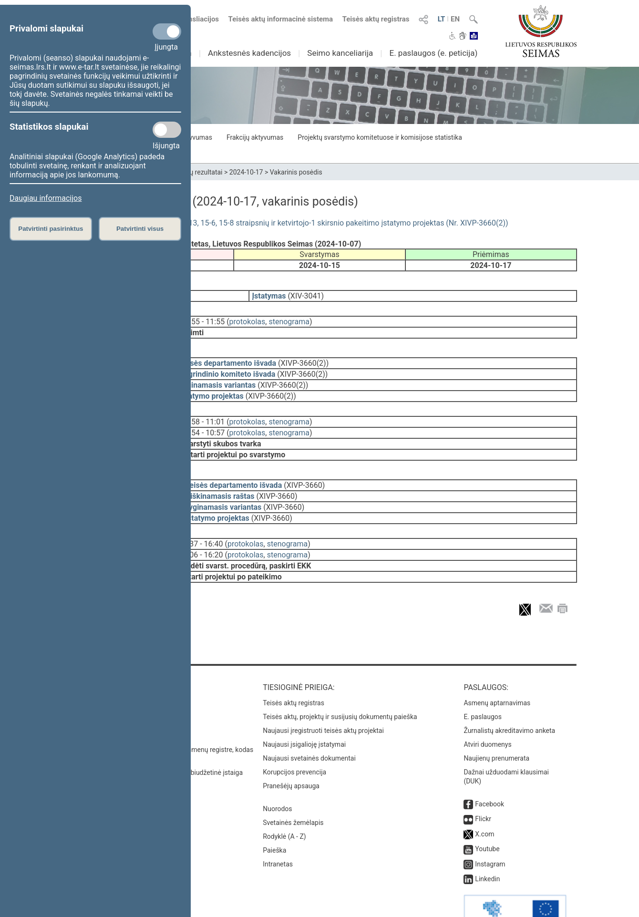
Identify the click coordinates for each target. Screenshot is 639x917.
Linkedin (487, 852)
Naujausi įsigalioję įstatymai (304, 717)
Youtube (487, 822)
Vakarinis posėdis (296, 172)
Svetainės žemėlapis (293, 796)
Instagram (490, 837)
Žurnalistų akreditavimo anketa (509, 704)
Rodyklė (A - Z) (284, 810)
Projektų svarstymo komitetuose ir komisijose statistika (380, 137)
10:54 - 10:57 (203, 419)
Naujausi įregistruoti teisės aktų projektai (323, 704)
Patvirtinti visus (140, 228)
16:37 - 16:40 (201, 523)
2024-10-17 (246, 172)
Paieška (274, 823)
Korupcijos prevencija (294, 745)
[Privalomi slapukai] (167, 31)
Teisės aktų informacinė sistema (280, 19)
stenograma (288, 314)
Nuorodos (277, 782)
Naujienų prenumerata (496, 731)
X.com (484, 807)
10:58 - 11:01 (203, 408)
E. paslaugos (483, 690)
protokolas (247, 314)
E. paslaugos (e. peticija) (433, 53)
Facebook (489, 777)
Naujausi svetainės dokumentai (309, 731)
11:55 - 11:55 (203, 314)
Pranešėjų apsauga (291, 759)
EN (455, 19)
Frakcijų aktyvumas (255, 137)
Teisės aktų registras (376, 19)
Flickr (483, 792)
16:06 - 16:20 (201, 534)
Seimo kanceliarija (340, 53)
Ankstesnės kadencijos (249, 53)
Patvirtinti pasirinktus (50, 228)
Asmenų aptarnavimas (497, 676)
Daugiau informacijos (46, 198)
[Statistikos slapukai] (167, 130)
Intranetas (278, 837)
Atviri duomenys (487, 717)
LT (441, 19)
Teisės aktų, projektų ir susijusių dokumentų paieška (340, 690)
